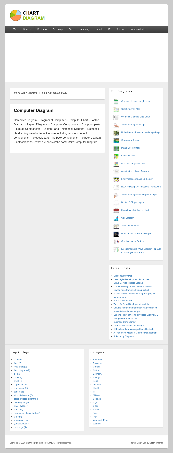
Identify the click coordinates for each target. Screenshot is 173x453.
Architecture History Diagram (135, 171)
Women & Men (138, 29)
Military (96, 395)
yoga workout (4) (22, 423)
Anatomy (85, 29)
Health (99, 29)
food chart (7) (20, 366)
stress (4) (18, 409)
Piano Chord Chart (130, 148)
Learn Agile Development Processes (131, 279)
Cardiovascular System (132, 241)
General (27, 29)
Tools (95, 413)
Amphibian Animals (130, 225)
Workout (97, 423)
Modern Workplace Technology (129, 325)
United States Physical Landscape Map (140, 132)
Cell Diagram (127, 218)
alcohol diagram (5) (23, 395)
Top (15, 29)
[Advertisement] (86, 58)
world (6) (18, 381)
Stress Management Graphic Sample (139, 194)
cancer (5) (19, 391)
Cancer (96, 366)
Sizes (71, 29)
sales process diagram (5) (26, 399)
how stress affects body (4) (27, 413)
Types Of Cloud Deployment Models (131, 304)
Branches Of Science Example (136, 233)
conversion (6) (21, 388)
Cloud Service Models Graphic (128, 283)
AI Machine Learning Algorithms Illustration (134, 329)
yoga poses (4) (21, 420)
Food (95, 381)
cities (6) (18, 377)
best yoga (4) (20, 427)
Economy (58, 29)
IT (109, 29)
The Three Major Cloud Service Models (133, 286)
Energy (96, 377)
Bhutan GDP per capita (132, 202)
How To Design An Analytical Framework (141, 186)
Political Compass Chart (133, 163)
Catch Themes (156, 443)
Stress (96, 409)
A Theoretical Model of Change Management (135, 332)
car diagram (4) (21, 402)
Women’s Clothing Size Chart (135, 116)
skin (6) (17, 374)
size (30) (18, 359)
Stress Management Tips (133, 124)
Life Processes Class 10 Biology (137, 179)
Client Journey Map (130, 109)
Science (120, 29)
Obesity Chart (128, 155)
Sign (95, 402)
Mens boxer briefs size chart (135, 210)
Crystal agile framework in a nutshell (131, 290)
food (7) (17, 363)
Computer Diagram (33, 110)
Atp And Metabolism (123, 300)
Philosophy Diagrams (124, 336)
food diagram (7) (22, 370)
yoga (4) (18, 416)
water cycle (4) (21, 406)
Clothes (97, 370)
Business (42, 29)
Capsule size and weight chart (136, 101)
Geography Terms (130, 140)
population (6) (20, 384)
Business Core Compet (125, 322)
